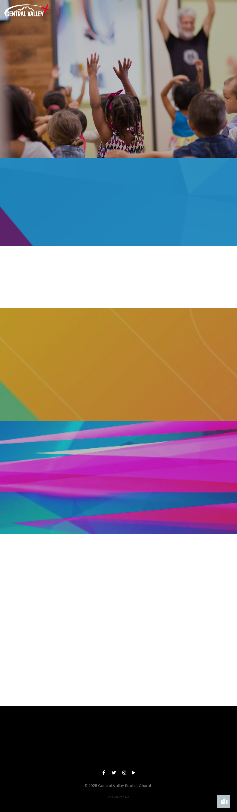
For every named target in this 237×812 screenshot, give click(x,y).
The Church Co (118, 794)
